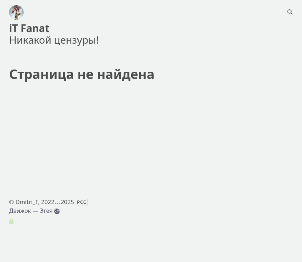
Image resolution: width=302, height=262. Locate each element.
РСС (81, 202)
